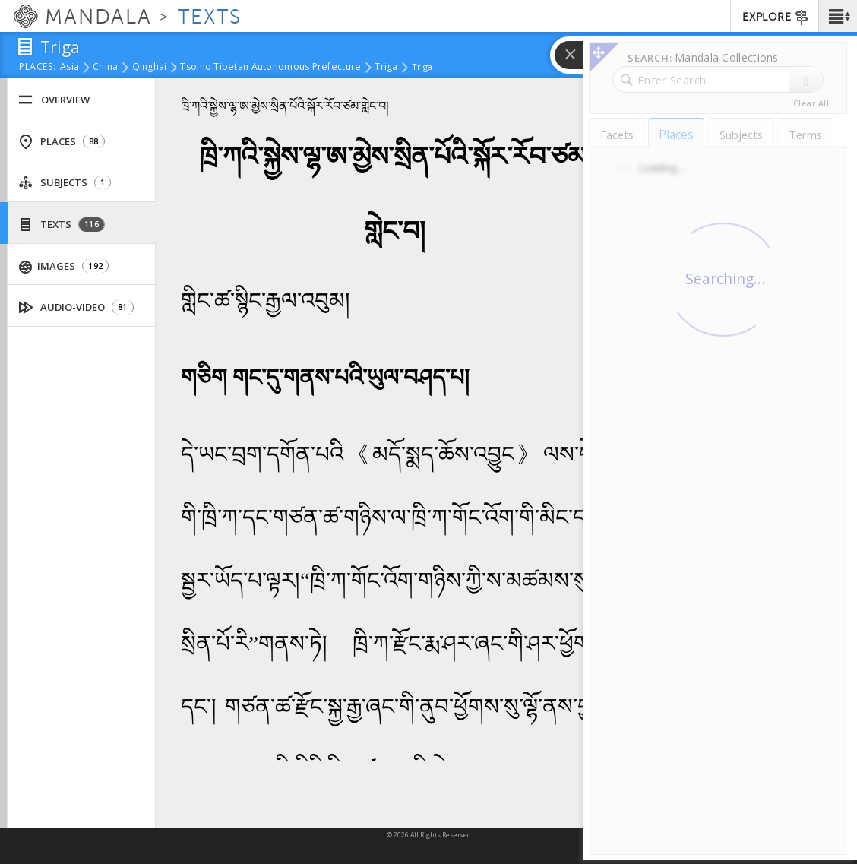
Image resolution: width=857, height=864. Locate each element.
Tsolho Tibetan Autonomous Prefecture (270, 67)
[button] (837, 16)
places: (37, 67)
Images (64, 266)
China (105, 67)
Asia (69, 67)
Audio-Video (76, 307)
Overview (54, 100)
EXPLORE (776, 17)
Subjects (64, 183)
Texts (61, 224)
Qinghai (149, 67)
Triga (386, 67)
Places (61, 142)
